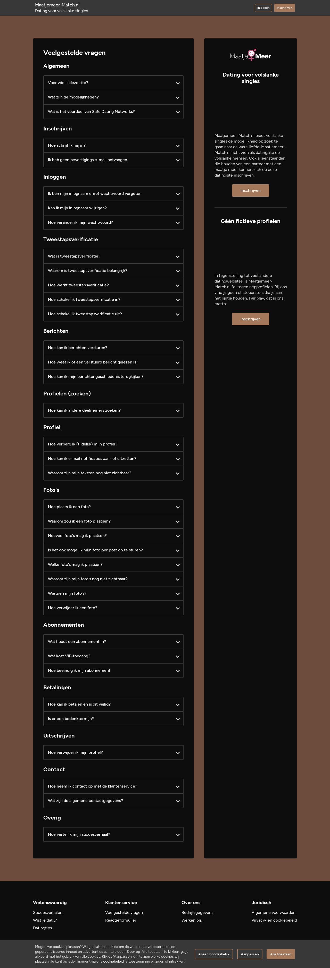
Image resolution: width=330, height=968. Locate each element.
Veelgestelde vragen (124, 912)
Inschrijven (284, 8)
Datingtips (42, 927)
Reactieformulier (120, 920)
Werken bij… (192, 920)
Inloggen (263, 8)
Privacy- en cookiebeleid (274, 920)
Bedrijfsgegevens (197, 912)
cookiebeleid (113, 961)
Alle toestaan (280, 954)
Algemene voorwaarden (273, 912)
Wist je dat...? (45, 920)
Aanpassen (250, 954)
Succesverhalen (47, 912)
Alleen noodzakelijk (213, 954)
